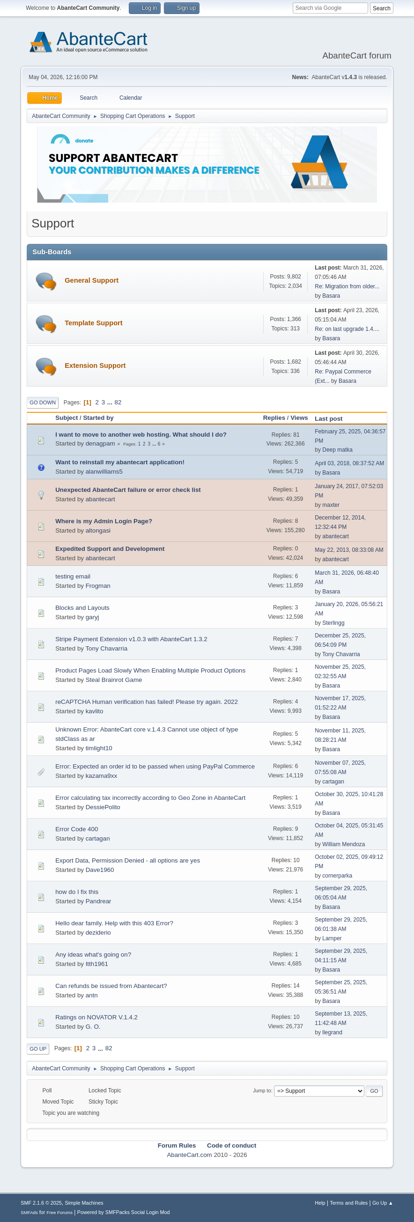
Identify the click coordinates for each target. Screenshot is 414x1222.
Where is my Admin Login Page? (103, 521)
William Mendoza (343, 844)
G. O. (93, 1026)
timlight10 (99, 748)
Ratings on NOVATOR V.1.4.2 (96, 1017)
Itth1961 (97, 963)
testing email (72, 576)
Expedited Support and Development (109, 548)
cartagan (333, 781)
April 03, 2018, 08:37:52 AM (349, 463)
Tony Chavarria (106, 648)
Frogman (98, 585)
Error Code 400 (76, 829)
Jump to (262, 1090)
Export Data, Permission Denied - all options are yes (127, 860)
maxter (331, 505)
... (110, 402)
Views (299, 417)
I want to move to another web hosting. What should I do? (141, 434)
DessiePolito (103, 807)
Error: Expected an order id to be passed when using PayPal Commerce (155, 766)
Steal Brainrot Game (114, 679)
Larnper (331, 938)
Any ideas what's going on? (93, 954)
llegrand (332, 1032)
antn (92, 995)
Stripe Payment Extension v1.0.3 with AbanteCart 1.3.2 (131, 639)
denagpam (100, 443)
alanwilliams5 (104, 471)
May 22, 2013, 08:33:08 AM (349, 550)
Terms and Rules (349, 1203)
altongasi (98, 530)
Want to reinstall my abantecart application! (120, 462)
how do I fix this (76, 891)
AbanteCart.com (189, 1154)
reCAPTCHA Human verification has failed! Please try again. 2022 (146, 701)
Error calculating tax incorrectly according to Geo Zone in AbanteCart (150, 797)
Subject (66, 417)
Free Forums (59, 1212)
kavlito (95, 711)
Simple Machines (84, 1203)
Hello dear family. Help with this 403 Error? (114, 923)
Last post (333, 418)
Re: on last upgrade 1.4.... (347, 329)
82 (118, 402)
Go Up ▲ (382, 1203)
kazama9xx (101, 775)
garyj (92, 617)
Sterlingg (333, 623)
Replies (274, 417)
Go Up (38, 1049)
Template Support (94, 323)
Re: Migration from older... (347, 286)
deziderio (98, 932)
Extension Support (95, 365)
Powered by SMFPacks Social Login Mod (123, 1212)
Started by (98, 417)
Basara (331, 296)
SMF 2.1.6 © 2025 (41, 1203)
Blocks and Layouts (82, 607)
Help (320, 1203)
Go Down (43, 402)
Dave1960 (100, 869)
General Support (91, 280)
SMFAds (29, 1212)
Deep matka (337, 449)
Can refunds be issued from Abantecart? (111, 985)
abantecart (100, 499)
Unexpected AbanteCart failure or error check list (128, 489)
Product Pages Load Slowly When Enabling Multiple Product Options (150, 670)
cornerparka (337, 875)
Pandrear (98, 901)
